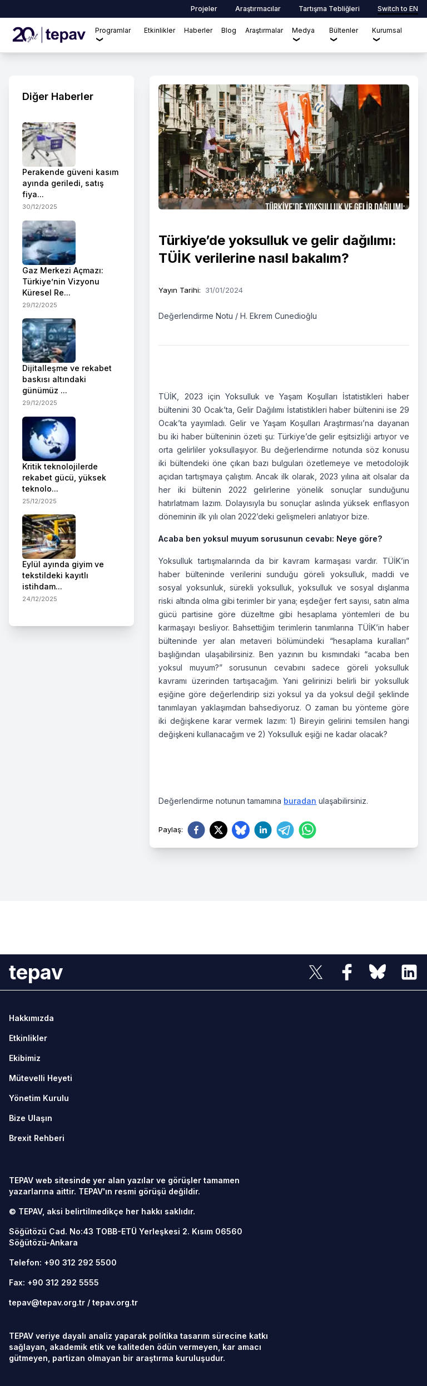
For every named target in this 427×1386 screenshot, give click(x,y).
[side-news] (71, 167)
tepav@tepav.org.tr (47, 1302)
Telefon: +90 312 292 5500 (63, 1262)
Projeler (204, 8)
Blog (228, 30)
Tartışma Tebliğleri (329, 8)
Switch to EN (398, 8)
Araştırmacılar (258, 8)
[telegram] (285, 830)
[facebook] (196, 830)
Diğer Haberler (57, 96)
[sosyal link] (316, 972)
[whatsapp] (307, 830)
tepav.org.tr (115, 1302)
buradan (300, 800)
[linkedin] (263, 830)
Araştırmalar (264, 30)
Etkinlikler (159, 30)
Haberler (198, 30)
